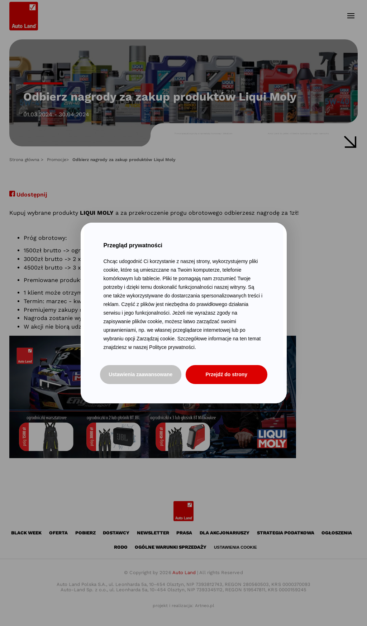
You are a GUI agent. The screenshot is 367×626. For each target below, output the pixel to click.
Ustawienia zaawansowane (140, 374)
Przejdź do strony (226, 374)
